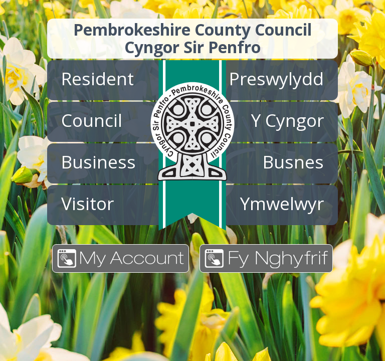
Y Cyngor (287, 120)
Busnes (293, 161)
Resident (97, 78)
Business (98, 161)
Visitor (87, 203)
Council (91, 120)
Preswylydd (276, 78)
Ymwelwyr (282, 203)
